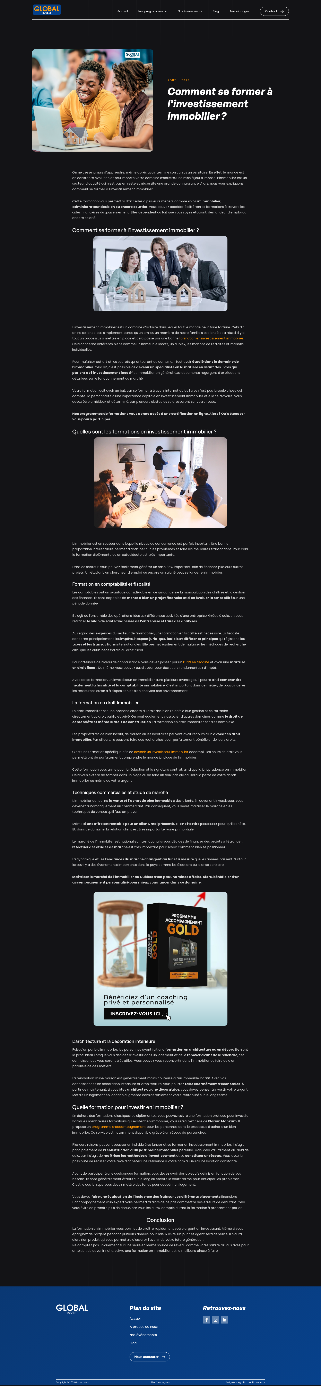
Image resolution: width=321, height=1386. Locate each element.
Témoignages (239, 11)
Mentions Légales (160, 1383)
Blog (216, 11)
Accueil (122, 11)
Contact (271, 11)
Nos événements (190, 11)
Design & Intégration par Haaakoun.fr (245, 1383)
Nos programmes (150, 11)
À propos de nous (144, 1326)
